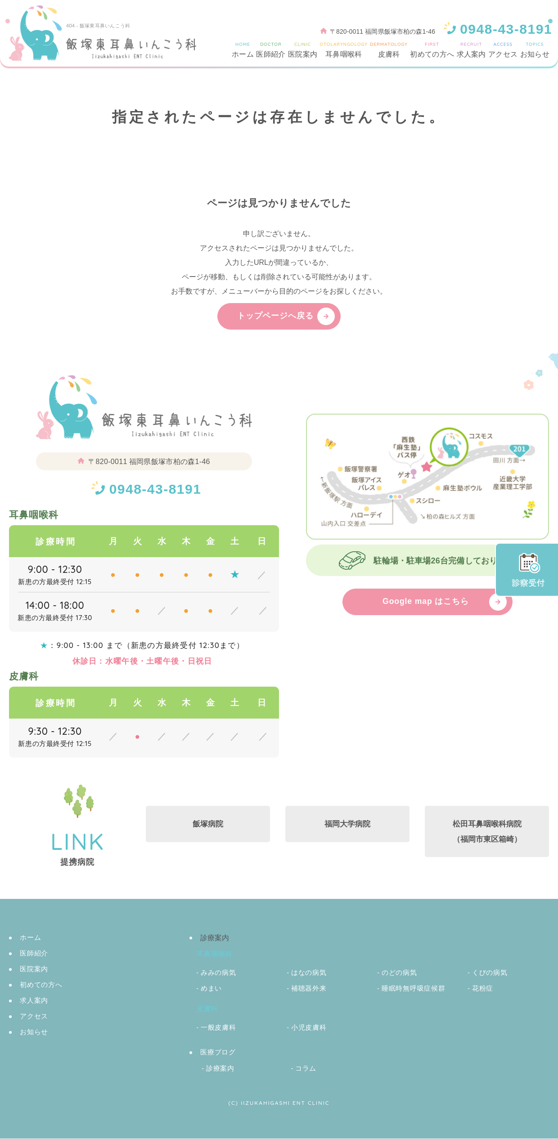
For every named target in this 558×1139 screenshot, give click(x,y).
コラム (305, 1068)
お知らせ (534, 49)
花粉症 (482, 988)
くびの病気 (490, 973)
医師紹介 (270, 49)
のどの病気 (399, 973)
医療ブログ (218, 1052)
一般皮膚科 (218, 1028)
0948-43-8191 (155, 489)
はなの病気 (309, 973)
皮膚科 (389, 49)
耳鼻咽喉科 (343, 49)
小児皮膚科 (309, 1028)
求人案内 (471, 49)
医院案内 (302, 49)
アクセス (503, 49)
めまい (211, 988)
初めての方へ (432, 49)
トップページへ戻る (275, 316)
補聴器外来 (309, 988)
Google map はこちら (426, 602)
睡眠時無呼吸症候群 (414, 988)
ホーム (243, 49)
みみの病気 (218, 973)
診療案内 (220, 1068)
